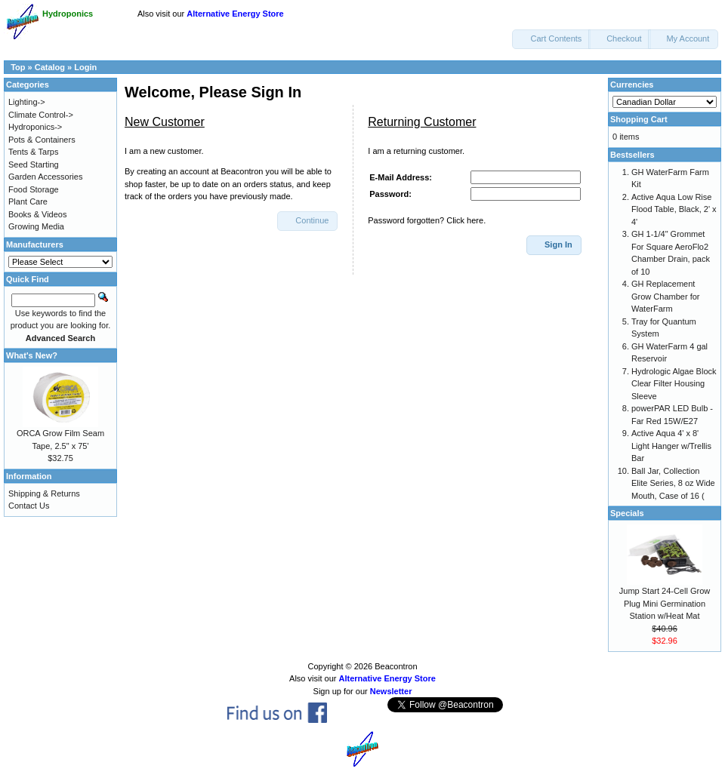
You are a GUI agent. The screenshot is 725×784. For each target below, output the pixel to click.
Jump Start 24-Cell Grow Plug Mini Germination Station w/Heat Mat (664, 603)
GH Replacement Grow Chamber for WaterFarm (665, 296)
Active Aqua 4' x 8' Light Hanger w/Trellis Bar (671, 446)
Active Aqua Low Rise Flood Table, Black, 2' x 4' (674, 209)
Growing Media (36, 226)
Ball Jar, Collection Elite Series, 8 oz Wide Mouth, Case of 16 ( (673, 483)
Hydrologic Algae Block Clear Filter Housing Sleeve (674, 384)
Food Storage (33, 189)
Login (85, 67)
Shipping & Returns (44, 493)
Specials (627, 513)
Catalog (50, 67)
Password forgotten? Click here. (427, 220)
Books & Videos (37, 214)
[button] (551, 39)
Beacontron (396, 666)
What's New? (31, 355)
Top (18, 67)
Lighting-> (26, 101)
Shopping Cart (639, 119)
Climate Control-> (40, 114)
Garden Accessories (45, 176)
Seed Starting (33, 164)
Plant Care (28, 201)
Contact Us (28, 505)
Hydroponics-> (35, 126)
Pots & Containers (42, 139)
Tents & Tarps (33, 151)
